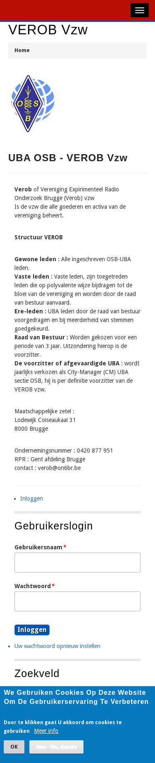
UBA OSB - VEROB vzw (68, 157)
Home (22, 50)
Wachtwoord (32, 586)
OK (14, 753)
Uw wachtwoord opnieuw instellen (57, 646)
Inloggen (31, 498)
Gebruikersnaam (38, 547)
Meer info (46, 737)
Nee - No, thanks (56, 753)
